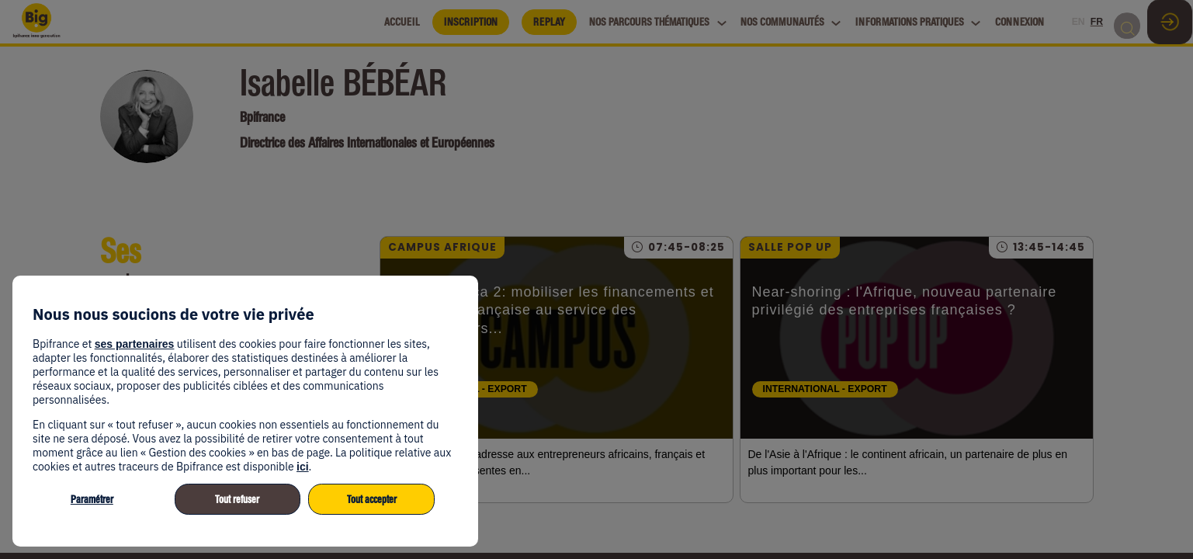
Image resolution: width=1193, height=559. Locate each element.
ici (303, 466)
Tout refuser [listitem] (237, 499)
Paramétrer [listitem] (92, 499)
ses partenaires (135, 344)
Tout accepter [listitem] (372, 499)
